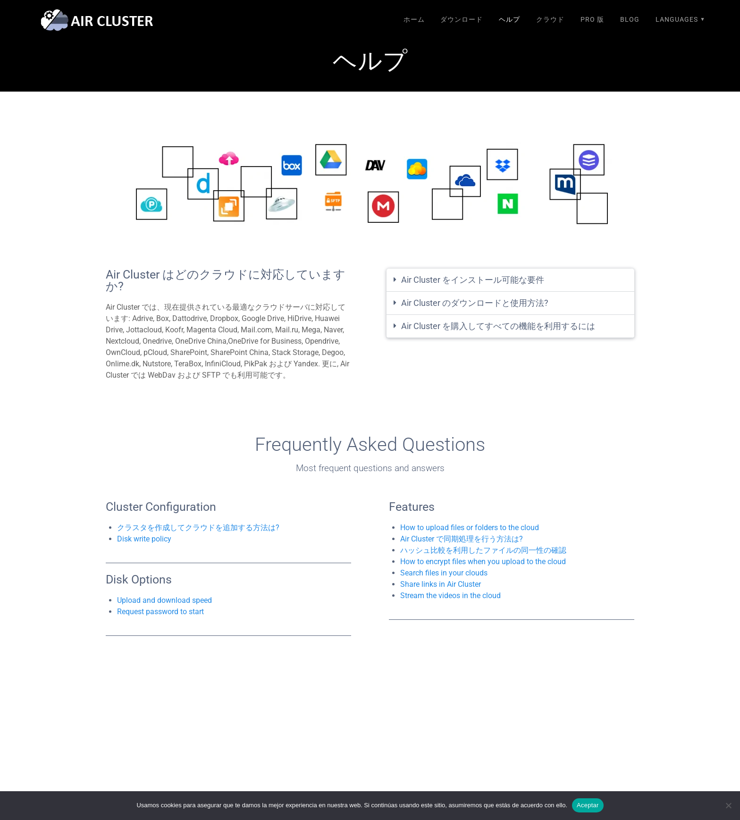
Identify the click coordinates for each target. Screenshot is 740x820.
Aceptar (588, 805)
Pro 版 (592, 20)
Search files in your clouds (444, 572)
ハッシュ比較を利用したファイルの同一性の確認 (483, 550)
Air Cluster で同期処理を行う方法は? (461, 538)
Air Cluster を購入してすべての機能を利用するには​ (498, 326)
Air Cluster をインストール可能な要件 (472, 280)
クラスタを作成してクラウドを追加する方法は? (198, 527)
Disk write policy (144, 538)
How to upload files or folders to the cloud (469, 527)
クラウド (550, 20)
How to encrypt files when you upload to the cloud (483, 561)
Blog (629, 20)
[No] (728, 805)
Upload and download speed (164, 600)
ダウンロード (461, 20)
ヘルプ (509, 20)
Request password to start (160, 611)
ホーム (414, 20)
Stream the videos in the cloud (450, 595)
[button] (510, 280)
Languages (677, 20)
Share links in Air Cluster (440, 584)
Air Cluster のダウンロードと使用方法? (474, 303)
